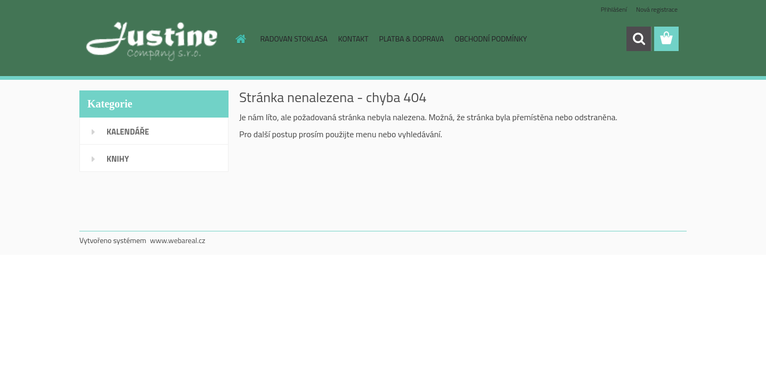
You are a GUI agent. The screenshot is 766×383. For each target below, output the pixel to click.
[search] (638, 39)
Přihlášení (614, 9)
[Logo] (152, 39)
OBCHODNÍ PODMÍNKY (490, 38)
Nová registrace (657, 9)
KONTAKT (353, 38)
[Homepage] (240, 39)
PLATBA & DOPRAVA (411, 38)
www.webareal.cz (178, 240)
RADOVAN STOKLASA (294, 38)
